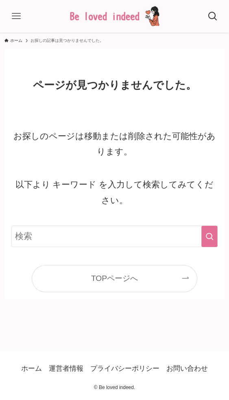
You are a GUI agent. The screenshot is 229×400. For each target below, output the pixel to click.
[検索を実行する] (209, 236)
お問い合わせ (187, 368)
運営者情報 (66, 368)
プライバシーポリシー (124, 368)
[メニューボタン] (16, 16)
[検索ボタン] (212, 16)
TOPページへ (114, 278)
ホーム (31, 368)
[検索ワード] (114, 236)
